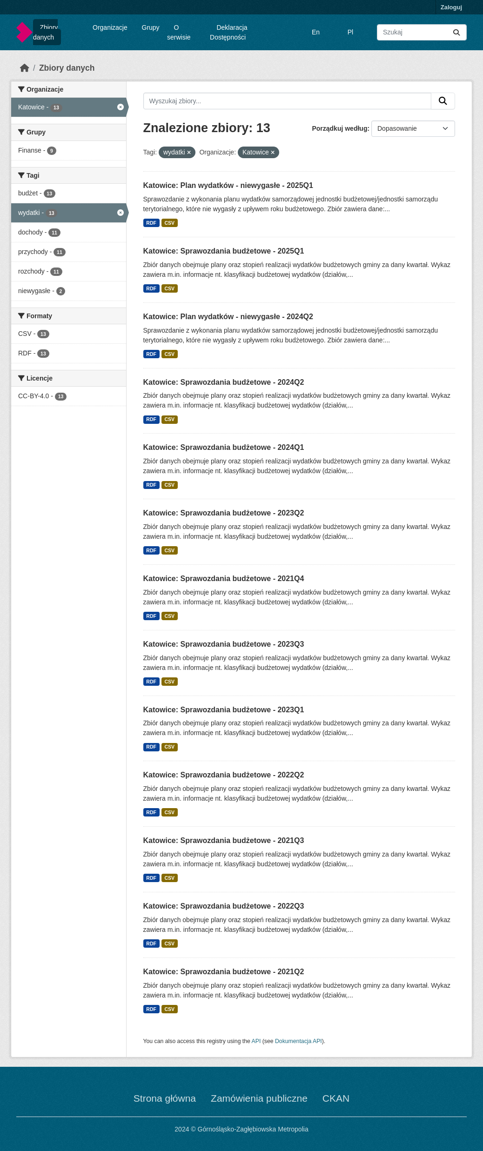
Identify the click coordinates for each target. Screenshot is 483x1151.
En (316, 32)
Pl (350, 32)
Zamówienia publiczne (259, 1098)
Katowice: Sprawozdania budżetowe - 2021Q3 (223, 840)
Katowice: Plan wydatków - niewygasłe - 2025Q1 (228, 185)
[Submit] (456, 32)
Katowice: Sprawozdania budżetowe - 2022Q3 (223, 906)
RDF (151, 223)
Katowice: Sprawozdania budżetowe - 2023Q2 (223, 513)
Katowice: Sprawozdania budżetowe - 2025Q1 (223, 251)
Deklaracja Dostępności (229, 32)
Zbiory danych (45, 32)
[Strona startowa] (24, 68)
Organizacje (110, 27)
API (256, 1041)
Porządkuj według (339, 128)
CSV (169, 223)
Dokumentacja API (298, 1041)
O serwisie (179, 32)
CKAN (335, 1098)
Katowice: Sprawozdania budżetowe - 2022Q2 (223, 775)
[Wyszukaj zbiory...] (422, 32)
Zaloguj (451, 7)
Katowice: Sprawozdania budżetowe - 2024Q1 (223, 447)
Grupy (151, 27)
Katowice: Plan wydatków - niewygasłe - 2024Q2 (228, 317)
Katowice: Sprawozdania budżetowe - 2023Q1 (223, 710)
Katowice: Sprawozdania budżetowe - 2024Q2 (223, 382)
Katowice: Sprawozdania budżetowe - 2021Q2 (223, 972)
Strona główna (165, 1098)
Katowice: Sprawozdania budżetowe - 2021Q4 (223, 578)
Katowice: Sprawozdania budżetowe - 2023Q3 (223, 644)
